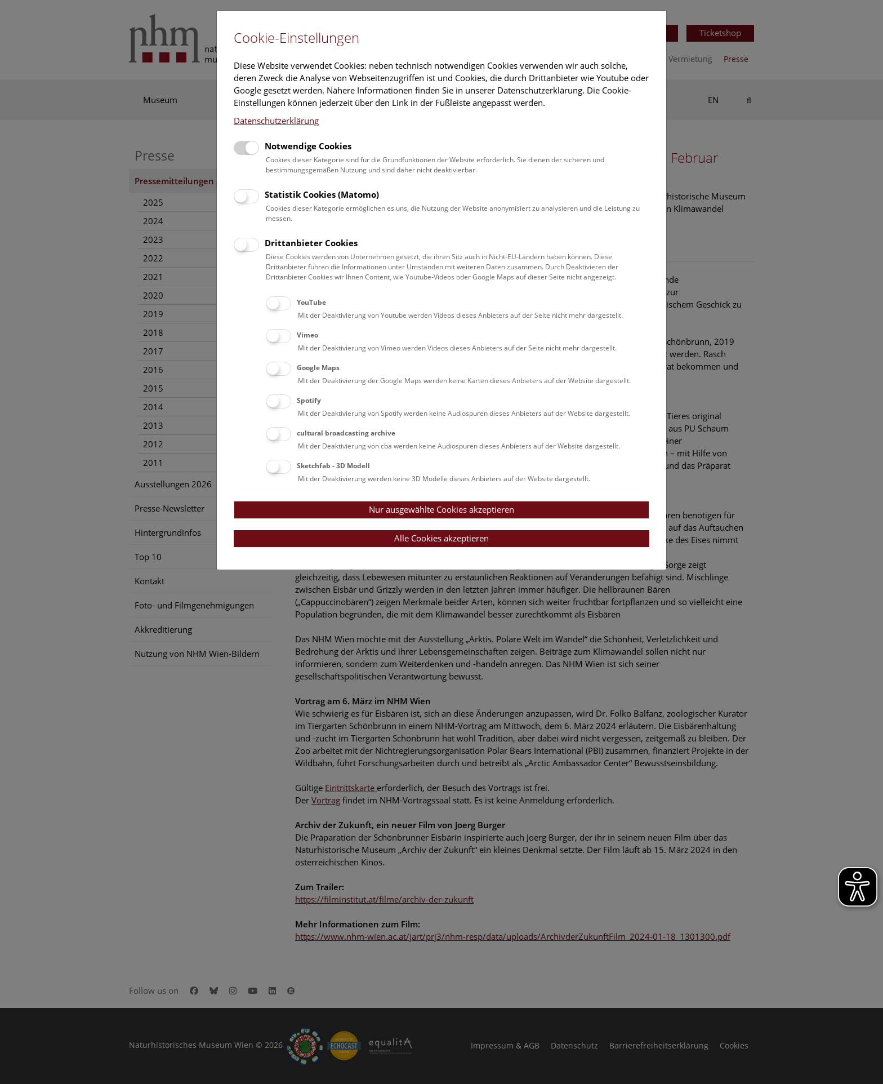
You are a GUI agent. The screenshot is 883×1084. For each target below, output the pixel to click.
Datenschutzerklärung (276, 120)
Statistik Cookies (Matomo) (322, 194)
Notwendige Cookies (308, 146)
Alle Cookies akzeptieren (441, 538)
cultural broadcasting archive (346, 433)
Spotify (309, 400)
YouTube (311, 302)
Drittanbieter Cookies (311, 242)
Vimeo (307, 335)
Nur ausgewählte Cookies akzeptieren (441, 509)
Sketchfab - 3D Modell (333, 465)
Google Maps (318, 367)
